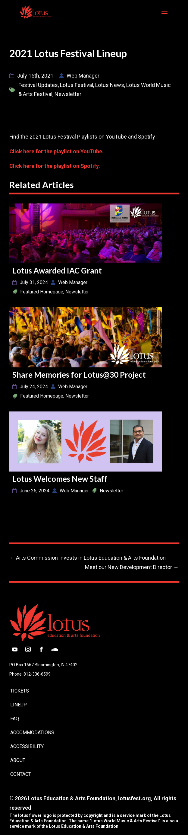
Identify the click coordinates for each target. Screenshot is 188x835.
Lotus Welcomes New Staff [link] (60, 478)
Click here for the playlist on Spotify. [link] (54, 166)
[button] (164, 15)
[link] (35, 11)
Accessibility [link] (27, 746)
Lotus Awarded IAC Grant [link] (57, 270)
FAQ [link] (14, 718)
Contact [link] (20, 774)
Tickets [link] (19, 691)
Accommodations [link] (32, 732)
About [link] (17, 760)
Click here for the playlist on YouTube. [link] (56, 151)
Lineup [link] (18, 705)
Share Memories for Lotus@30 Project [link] (79, 374)
